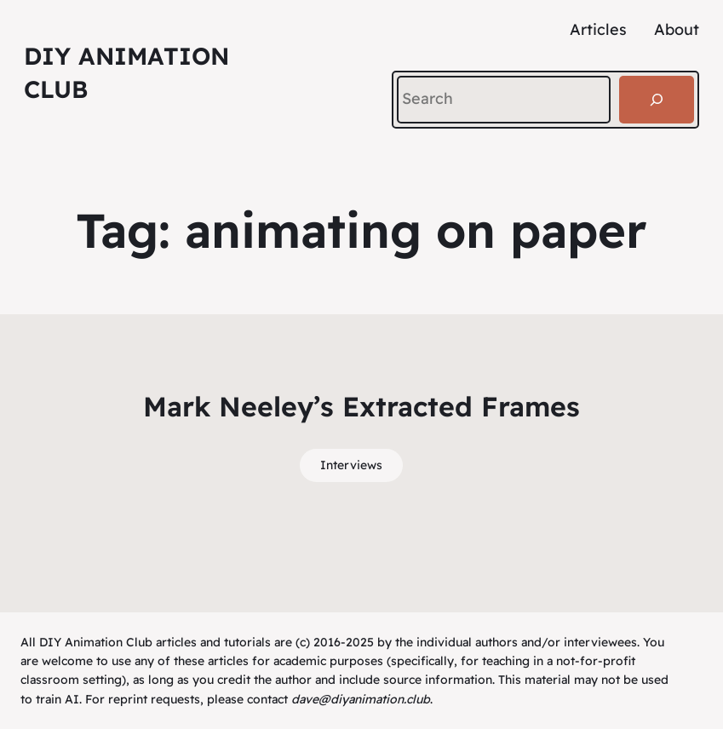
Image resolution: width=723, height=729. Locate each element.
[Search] (656, 99)
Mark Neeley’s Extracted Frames (361, 406)
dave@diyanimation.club (360, 699)
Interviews (351, 465)
